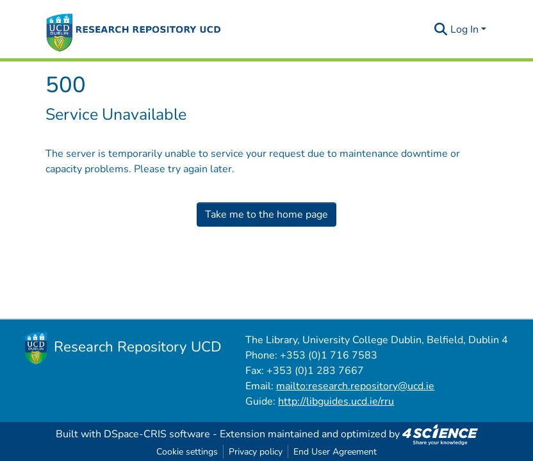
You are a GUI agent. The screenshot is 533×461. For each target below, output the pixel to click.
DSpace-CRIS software (157, 434)
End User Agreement (335, 452)
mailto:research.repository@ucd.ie (355, 386)
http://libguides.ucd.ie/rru (336, 401)
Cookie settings (187, 452)
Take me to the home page (266, 214)
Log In (464, 29)
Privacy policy (256, 452)
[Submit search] (441, 29)
